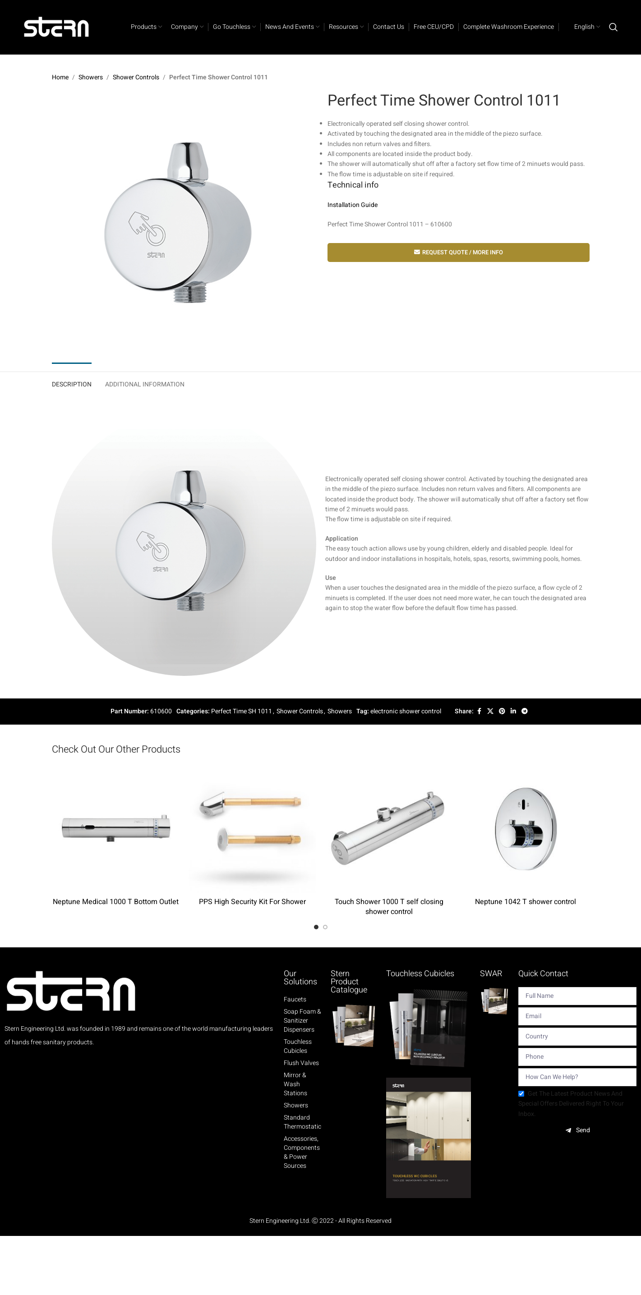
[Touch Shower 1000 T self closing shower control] (389, 829)
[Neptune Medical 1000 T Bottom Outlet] (116, 829)
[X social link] (490, 711)
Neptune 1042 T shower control (525, 901)
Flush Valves (301, 1063)
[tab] (72, 383)
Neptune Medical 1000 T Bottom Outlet (116, 901)
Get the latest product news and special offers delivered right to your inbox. (571, 1104)
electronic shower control (405, 711)
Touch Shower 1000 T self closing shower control (389, 906)
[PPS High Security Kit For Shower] (252, 829)
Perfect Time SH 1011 (241, 711)
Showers (90, 77)
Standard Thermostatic (302, 1122)
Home (60, 77)
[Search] (613, 27)
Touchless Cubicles (298, 1047)
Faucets (295, 999)
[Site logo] (57, 27)
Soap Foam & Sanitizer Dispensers (302, 1020)
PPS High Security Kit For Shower (252, 901)
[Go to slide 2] (325, 927)
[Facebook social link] (479, 711)
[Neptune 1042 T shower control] (526, 829)
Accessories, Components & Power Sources (302, 1152)
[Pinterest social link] (502, 711)
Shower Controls (136, 77)
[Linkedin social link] (513, 711)
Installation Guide (352, 205)
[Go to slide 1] (316, 927)
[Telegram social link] (524, 711)
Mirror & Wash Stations (295, 1084)
